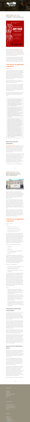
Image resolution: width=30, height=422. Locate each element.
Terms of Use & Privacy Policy (10, 407)
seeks (7, 192)
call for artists (16, 50)
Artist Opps (16, 14)
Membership (8, 391)
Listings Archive (8, 395)
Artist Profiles (8, 392)
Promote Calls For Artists (10, 404)
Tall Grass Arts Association (10, 145)
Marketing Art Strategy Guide (10, 394)
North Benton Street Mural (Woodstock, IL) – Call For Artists (14, 174)
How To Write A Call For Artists (10, 406)
